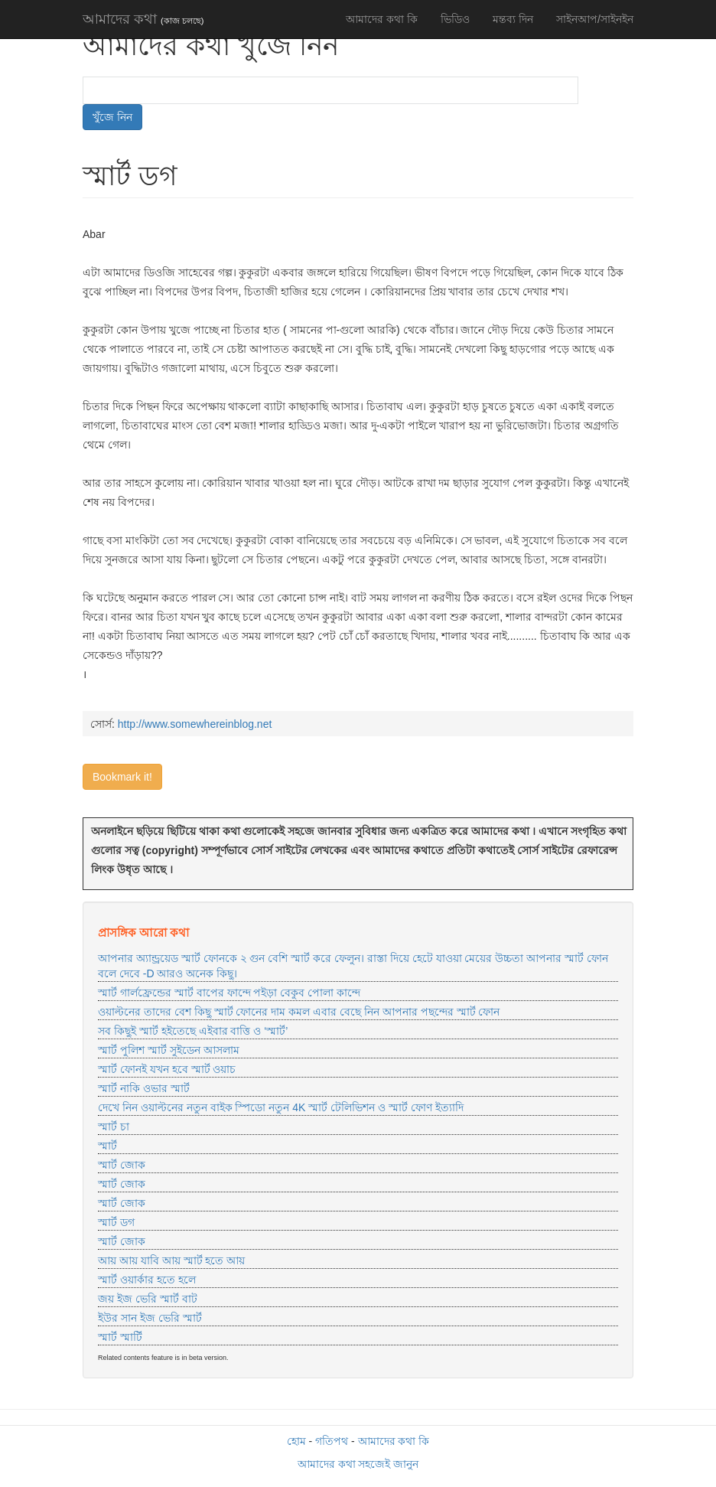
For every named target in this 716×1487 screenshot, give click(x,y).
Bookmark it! (122, 777)
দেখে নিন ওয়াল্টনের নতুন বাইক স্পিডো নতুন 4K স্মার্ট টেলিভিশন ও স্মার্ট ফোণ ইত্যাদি (281, 1107)
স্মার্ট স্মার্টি (120, 1337)
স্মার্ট (107, 1146)
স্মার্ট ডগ (116, 1222)
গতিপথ (331, 1441)
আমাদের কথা (143, 19)
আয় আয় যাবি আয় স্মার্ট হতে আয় (171, 1260)
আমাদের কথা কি (382, 19)
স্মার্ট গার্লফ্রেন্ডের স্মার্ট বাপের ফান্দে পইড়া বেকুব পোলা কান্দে (229, 992)
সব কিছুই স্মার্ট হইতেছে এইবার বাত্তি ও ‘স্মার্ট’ (193, 1031)
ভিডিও (455, 19)
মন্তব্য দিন (513, 19)
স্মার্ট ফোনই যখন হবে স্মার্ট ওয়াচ (167, 1069)
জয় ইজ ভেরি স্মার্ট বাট (147, 1299)
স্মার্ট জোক (121, 1165)
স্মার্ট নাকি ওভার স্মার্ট (144, 1088)
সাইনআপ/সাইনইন (594, 19)
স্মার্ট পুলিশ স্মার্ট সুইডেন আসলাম (168, 1050)
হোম (296, 1441)
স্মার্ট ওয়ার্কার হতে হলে (147, 1279)
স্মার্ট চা (113, 1126)
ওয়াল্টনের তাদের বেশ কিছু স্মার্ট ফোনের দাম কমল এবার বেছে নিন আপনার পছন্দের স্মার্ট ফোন (299, 1012)
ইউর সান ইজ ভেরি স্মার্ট (150, 1318)
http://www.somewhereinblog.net (195, 724)
